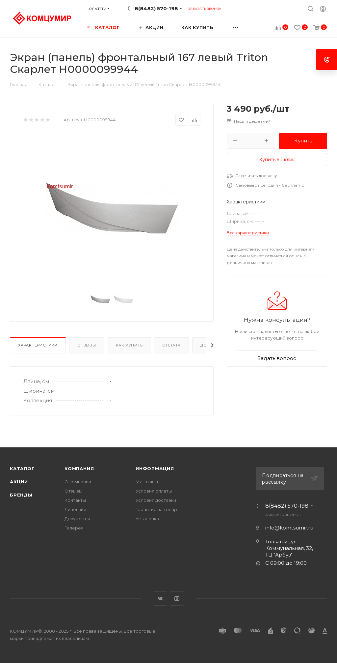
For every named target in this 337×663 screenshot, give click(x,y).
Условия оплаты (154, 491)
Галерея (74, 527)
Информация (155, 468)
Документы (77, 518)
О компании (78, 481)
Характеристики (38, 345)
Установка (147, 518)
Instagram (177, 598)
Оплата (171, 345)
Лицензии (75, 509)
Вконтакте (160, 598)
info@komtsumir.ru (289, 528)
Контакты (75, 500)
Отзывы (86, 345)
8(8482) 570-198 (156, 8)
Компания (79, 468)
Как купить (129, 345)
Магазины (147, 481)
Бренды (21, 494)
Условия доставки (156, 500)
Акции (19, 481)
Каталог (22, 468)
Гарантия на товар (156, 509)
